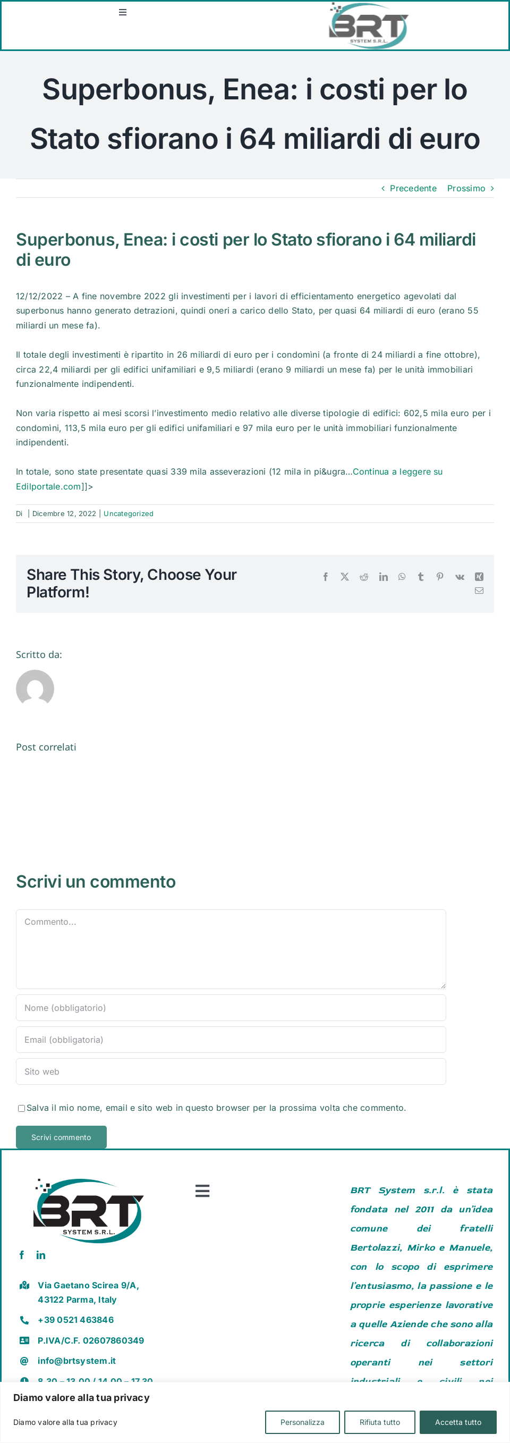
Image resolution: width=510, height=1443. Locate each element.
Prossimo (466, 188)
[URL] (231, 1071)
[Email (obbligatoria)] (231, 1039)
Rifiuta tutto (380, 1422)
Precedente (413, 188)
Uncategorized (129, 513)
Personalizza (302, 1422)
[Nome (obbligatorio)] (231, 1007)
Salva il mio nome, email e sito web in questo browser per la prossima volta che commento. (216, 1107)
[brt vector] (89, 1175)
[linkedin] (41, 1255)
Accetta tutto (458, 1422)
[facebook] (22, 1255)
